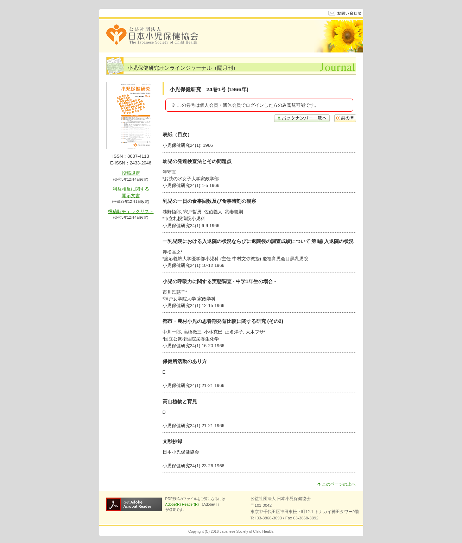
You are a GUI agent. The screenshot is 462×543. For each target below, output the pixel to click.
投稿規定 (131, 173)
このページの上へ (336, 484)
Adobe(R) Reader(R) (182, 504)
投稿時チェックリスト (131, 211)
